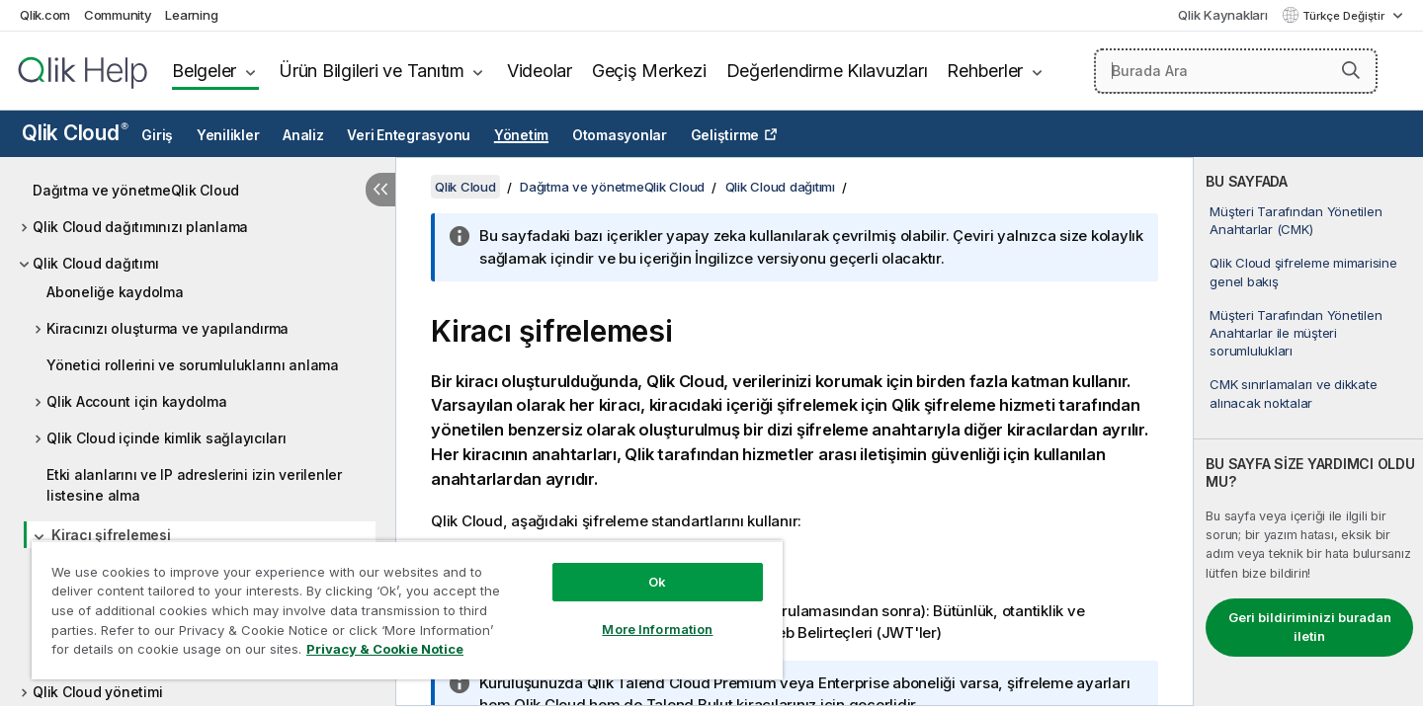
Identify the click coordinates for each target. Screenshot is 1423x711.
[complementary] (1308, 431)
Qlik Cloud (75, 132)
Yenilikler (228, 135)
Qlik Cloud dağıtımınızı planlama (140, 226)
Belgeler (204, 70)
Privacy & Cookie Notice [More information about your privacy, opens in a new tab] (384, 649)
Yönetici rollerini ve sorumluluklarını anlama (192, 364)
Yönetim (521, 135)
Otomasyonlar (619, 135)
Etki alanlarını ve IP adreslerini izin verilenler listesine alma (194, 485)
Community (118, 15)
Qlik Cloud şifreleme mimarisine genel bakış (1303, 271)
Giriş (157, 135)
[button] (1351, 70)
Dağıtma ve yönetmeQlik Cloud (136, 190)
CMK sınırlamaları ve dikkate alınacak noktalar (1293, 393)
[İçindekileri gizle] (380, 189)
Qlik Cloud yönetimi (97, 691)
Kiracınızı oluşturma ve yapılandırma (167, 328)
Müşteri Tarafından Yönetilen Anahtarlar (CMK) (1295, 220)
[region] (407, 609)
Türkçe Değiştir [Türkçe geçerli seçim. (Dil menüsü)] (1344, 16)
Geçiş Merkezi (649, 70)
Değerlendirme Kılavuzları (827, 70)
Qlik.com (45, 15)
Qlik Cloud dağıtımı (95, 263)
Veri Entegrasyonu (408, 135)
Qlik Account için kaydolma (136, 401)
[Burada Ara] (1236, 71)
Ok (657, 582)
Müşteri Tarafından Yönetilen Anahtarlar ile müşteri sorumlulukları (1295, 332)
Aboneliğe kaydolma (115, 291)
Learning (191, 15)
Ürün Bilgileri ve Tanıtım (371, 70)
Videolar (539, 70)
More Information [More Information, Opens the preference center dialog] (657, 629)
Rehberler (985, 70)
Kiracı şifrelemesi (111, 534)
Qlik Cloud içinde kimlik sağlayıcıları (166, 438)
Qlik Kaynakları (1222, 15)
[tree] (198, 436)
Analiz (303, 135)
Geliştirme (725, 135)
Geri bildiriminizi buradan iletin (1309, 627)
